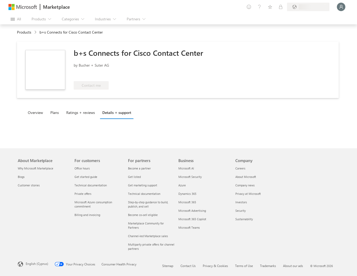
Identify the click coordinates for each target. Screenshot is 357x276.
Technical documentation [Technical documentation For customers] (90, 185)
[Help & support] (259, 7)
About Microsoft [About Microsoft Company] (245, 177)
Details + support (116, 112)
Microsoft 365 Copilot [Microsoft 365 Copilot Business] (192, 219)
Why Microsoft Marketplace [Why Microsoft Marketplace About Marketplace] (35, 168)
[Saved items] (270, 7)
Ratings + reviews (80, 112)
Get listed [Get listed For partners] (134, 177)
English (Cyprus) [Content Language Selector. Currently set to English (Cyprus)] (37, 263)
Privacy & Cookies (215, 266)
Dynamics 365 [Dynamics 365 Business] (187, 194)
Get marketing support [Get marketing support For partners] (142, 185)
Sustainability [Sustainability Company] (244, 219)
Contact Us (188, 266)
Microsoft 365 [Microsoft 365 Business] (187, 202)
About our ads (293, 266)
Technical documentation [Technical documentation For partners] (144, 194)
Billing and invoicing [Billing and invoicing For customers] (87, 215)
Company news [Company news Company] (245, 185)
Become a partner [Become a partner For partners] (139, 168)
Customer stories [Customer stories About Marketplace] (29, 185)
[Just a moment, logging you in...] (341, 7)
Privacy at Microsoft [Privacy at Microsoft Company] (248, 194)
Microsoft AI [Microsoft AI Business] (186, 168)
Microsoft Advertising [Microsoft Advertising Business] (192, 211)
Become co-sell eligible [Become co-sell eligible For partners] (143, 215)
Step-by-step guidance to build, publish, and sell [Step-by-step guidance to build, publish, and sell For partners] (148, 204)
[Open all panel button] (15, 19)
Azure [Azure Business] (182, 185)
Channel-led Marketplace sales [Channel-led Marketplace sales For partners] (148, 236)
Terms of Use (244, 266)
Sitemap (167, 266)
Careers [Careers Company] (240, 168)
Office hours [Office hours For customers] (82, 168)
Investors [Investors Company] (241, 202)
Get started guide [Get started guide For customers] (85, 177)
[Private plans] (280, 7)
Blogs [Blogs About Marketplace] (21, 177)
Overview (35, 112)
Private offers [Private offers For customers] (82, 194)
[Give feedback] (249, 7)
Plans (54, 112)
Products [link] (24, 32)
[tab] (36, 112)
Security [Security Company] (240, 211)
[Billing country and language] (308, 7)
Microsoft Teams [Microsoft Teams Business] (189, 227)
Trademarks (268, 266)
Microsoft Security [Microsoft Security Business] (190, 177)
